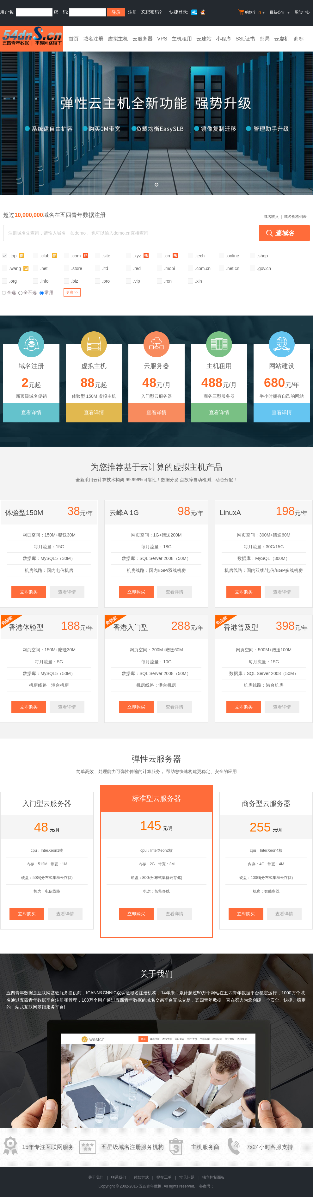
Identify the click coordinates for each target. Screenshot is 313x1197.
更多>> (72, 292)
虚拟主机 (118, 38)
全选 (9, 292)
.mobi (169, 268)
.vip (136, 281)
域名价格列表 (295, 216)
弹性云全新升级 (156, 118)
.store (76, 268)
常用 (46, 292)
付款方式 (141, 1177)
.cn (171, 255)
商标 (299, 38)
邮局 (265, 38)
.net (43, 268)
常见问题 (186, 1177)
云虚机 (281, 38)
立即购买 (29, 591)
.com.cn (203, 268)
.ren (168, 281)
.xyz (141, 255)
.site (106, 255)
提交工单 (164, 1177)
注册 (132, 12)
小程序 (223, 38)
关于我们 (95, 1177)
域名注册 (93, 38)
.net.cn (232, 268)
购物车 (252, 12)
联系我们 (118, 1177)
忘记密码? (151, 12)
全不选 (27, 292)
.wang (18, 268)
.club (48, 255)
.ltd (105, 268)
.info (44, 281)
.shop (262, 255)
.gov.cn (264, 268)
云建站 (204, 38)
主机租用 (182, 38)
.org (13, 281)
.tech (200, 255)
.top (16, 255)
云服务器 (142, 38)
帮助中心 (302, 12)
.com (79, 255)
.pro (106, 281)
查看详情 (31, 412)
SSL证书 (245, 38)
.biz (74, 281)
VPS (162, 38)
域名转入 (271, 216)
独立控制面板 (213, 1177)
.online (232, 255)
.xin (198, 281)
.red (137, 268)
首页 (74, 38)
